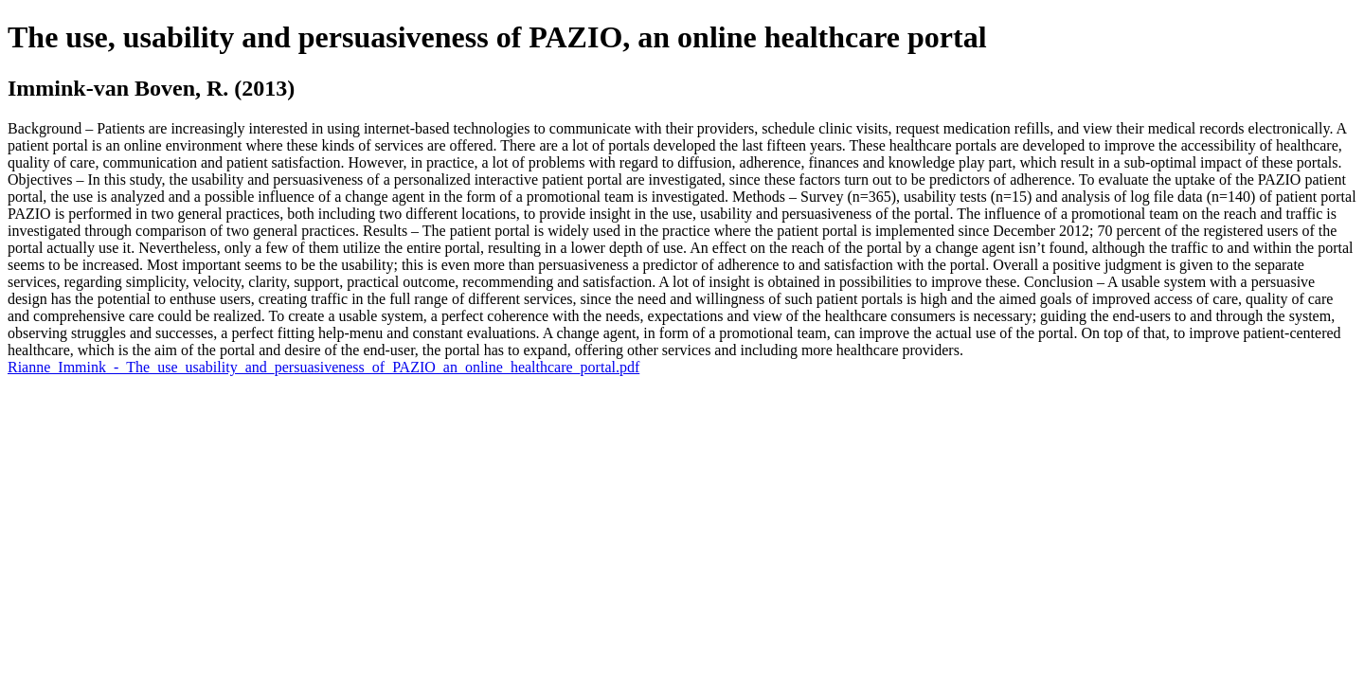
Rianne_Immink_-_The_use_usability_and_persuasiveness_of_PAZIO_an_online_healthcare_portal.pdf (323, 367)
